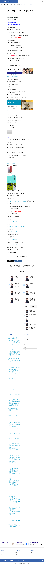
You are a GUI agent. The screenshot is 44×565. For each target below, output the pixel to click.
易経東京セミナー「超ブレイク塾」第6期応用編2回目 (17, 200)
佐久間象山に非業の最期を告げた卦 (14, 351)
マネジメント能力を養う (12, 495)
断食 (24, 344)
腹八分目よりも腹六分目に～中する (14, 507)
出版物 (16, 554)
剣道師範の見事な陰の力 (12, 461)
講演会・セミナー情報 (4, 556)
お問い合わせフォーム (33, 552)
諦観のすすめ (11, 467)
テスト (10, 519)
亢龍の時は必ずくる (12, 513)
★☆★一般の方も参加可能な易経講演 (14, 337)
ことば (9, 383)
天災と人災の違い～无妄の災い (13, 470)
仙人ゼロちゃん (26, 339)
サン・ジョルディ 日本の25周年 (14, 411)
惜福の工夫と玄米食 (12, 458)
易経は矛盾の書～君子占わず (13, 485)
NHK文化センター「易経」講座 (14, 221)
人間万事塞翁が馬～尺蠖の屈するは (14, 340)
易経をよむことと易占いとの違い (14, 480)
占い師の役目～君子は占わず (13, 353)
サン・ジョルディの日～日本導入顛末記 (14, 408)
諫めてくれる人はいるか (12, 508)
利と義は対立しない (12, 510)
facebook (13, 163)
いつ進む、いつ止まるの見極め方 (14, 449)
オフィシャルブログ (4, 554)
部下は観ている (11, 509)
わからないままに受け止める (13, 498)
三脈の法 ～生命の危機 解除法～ (14, 438)
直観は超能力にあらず (12, 462)
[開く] (42, 1)
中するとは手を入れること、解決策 (14, 455)
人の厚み (10, 447)
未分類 (25, 347)
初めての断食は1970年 (12, 369)
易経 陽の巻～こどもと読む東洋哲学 (13, 524)
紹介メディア (17, 552)
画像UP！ (25, 349)
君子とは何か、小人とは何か (13, 502)
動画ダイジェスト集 (18, 556)
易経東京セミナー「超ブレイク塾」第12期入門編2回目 (17, 201)
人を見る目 (10, 456)
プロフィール (3, 552)
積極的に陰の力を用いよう (13, 448)
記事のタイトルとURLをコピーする (22, 256)
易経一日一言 (11, 400)
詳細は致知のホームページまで (12, 110)
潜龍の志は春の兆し (12, 496)
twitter (8, 163)
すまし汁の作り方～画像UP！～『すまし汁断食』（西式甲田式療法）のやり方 (14, 373)
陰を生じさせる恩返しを (12, 514)
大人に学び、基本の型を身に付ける (14, 501)
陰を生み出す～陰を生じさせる (13, 484)
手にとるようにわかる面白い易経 (11, 8)
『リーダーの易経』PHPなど (13, 399)
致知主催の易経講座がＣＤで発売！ (14, 403)
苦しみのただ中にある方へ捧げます (14, 352)
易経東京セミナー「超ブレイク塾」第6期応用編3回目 (17, 226)
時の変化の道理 (11, 483)
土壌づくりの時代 (11, 450)
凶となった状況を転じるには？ (13, 341)
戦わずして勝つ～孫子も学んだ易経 (14, 457)
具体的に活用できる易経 (12, 482)
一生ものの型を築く (12, 497)
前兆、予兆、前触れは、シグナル (14, 481)
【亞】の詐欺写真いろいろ (12, 378)
